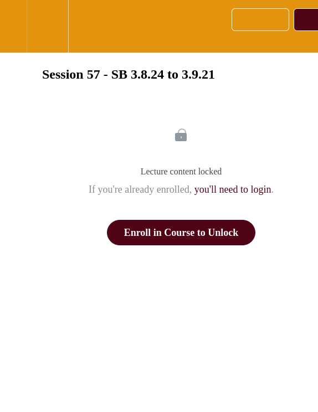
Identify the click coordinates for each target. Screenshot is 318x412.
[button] (13, 26)
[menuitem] (47, 26)
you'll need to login (232, 189)
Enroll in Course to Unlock (181, 232)
